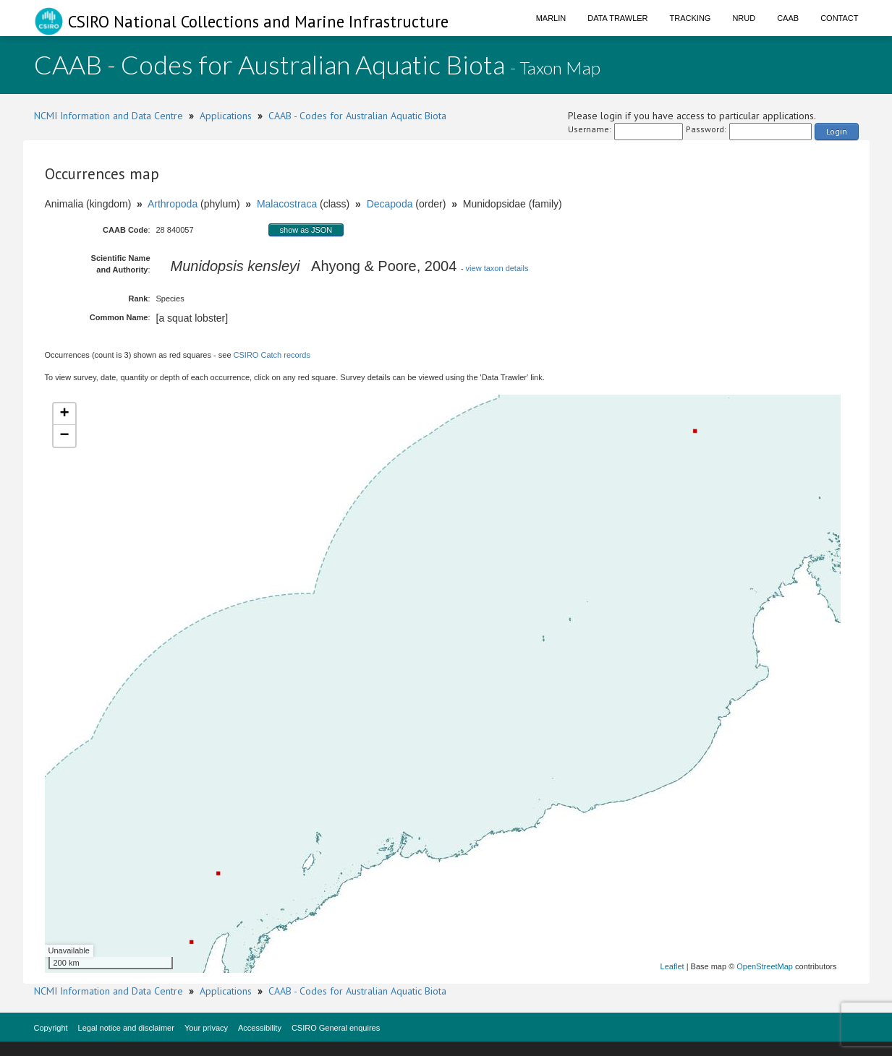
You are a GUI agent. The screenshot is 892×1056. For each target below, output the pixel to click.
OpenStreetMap (764, 966)
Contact (839, 18)
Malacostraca (287, 204)
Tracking (690, 18)
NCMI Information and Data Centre (108, 115)
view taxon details (497, 268)
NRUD (743, 18)
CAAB (788, 18)
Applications (226, 115)
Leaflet (672, 966)
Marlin (551, 18)
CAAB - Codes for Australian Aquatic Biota (357, 115)
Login (836, 131)
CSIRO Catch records (272, 355)
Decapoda (390, 204)
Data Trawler (617, 18)
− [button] (64, 436)
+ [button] (64, 414)
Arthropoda (172, 204)
